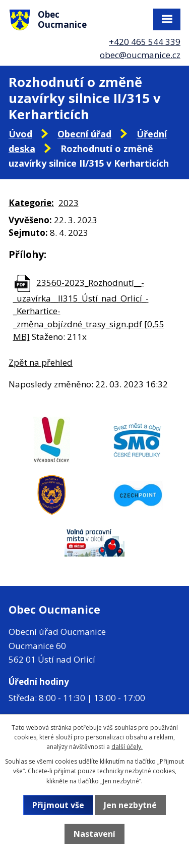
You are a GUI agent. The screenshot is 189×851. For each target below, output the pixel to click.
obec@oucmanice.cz (140, 55)
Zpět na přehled (41, 362)
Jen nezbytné (130, 805)
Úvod (20, 134)
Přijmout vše (58, 805)
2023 (68, 203)
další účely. (127, 746)
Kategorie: (31, 203)
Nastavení (94, 833)
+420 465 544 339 (144, 41)
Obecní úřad (84, 134)
